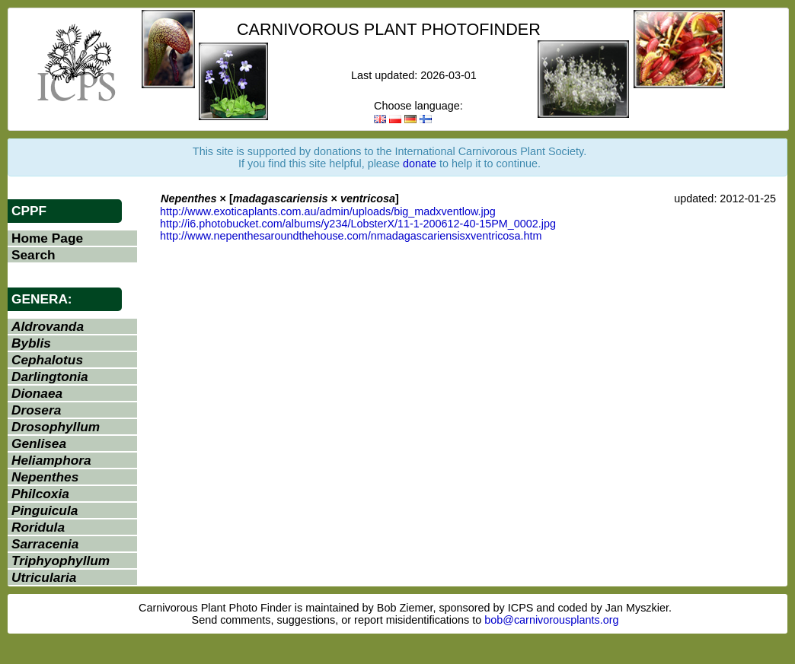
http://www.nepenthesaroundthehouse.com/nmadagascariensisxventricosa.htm (351, 236)
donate (419, 163)
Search (33, 254)
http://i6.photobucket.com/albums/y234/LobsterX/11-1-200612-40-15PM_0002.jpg (358, 224)
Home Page (47, 238)
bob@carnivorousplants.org (551, 620)
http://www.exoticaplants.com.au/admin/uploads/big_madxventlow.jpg (328, 211)
